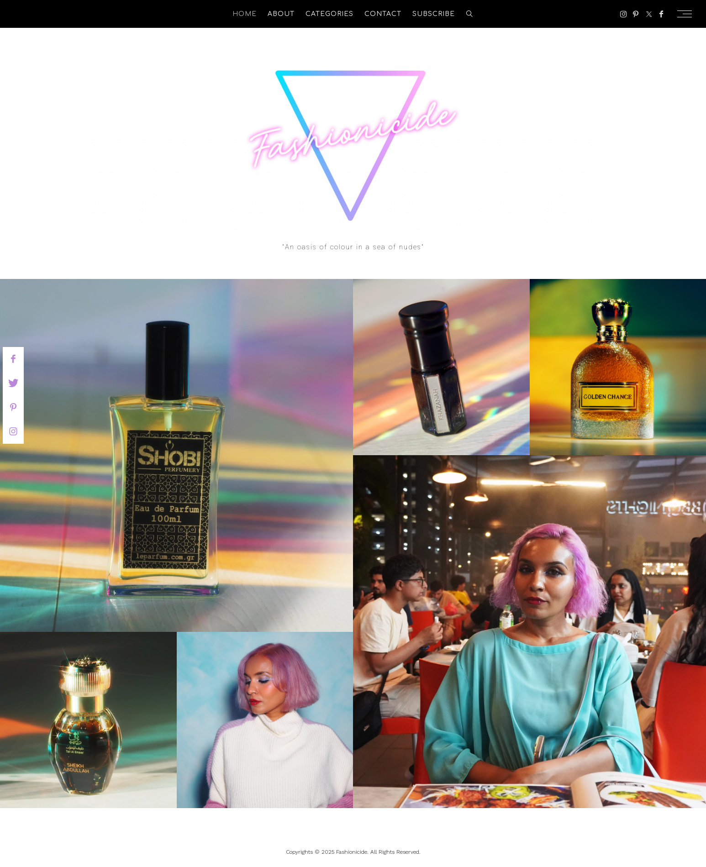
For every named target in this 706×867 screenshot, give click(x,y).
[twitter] (13, 383)
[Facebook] (661, 14)
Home (244, 14)
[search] (469, 14)
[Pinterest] (635, 14)
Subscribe (433, 14)
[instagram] (13, 431)
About (281, 14)
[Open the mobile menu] (687, 14)
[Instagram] (623, 14)
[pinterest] (13, 407)
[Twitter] (648, 14)
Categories (329, 14)
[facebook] (13, 359)
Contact (382, 14)
